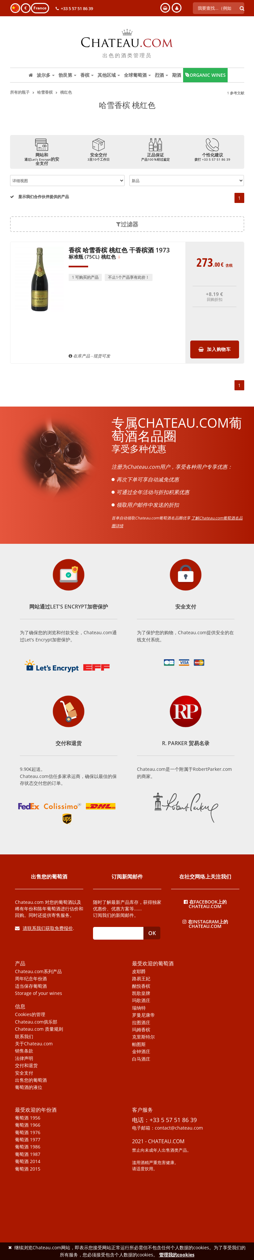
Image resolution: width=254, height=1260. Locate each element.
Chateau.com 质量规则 (39, 1029)
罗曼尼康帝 (143, 1015)
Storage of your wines (38, 993)
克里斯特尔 (143, 1037)
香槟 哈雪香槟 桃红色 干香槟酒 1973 (119, 254)
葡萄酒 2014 (27, 1161)
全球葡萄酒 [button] (137, 75)
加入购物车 (214, 349)
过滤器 (127, 224)
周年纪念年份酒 (31, 978)
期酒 (176, 75)
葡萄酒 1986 (27, 1147)
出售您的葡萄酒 (31, 1080)
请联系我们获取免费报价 (44, 928)
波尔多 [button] (46, 75)
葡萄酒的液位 (28, 1087)
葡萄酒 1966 (27, 1125)
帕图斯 (139, 1044)
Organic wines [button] (205, 75)
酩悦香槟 (141, 986)
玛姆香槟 (141, 1029)
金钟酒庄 (141, 1051)
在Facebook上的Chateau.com (205, 904)
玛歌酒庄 (141, 1000)
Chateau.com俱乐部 (36, 1022)
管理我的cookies (176, 1255)
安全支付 (24, 1073)
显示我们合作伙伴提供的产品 (39, 196)
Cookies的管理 (30, 1014)
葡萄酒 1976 (27, 1132)
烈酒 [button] (161, 75)
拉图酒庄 (141, 1022)
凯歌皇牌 (141, 993)
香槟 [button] (87, 75)
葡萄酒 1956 (27, 1118)
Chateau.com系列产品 (38, 971)
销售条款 (24, 1051)
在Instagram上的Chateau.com (205, 923)
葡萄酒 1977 (27, 1139)
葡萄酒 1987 (27, 1154)
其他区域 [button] (109, 75)
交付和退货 (26, 1065)
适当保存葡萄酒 (31, 986)
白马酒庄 (141, 1059)
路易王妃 (141, 978)
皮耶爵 (139, 971)
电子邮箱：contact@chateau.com (167, 1128)
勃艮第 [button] (67, 75)
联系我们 (24, 1036)
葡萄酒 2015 (27, 1169)
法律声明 (24, 1058)
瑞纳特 (139, 1008)
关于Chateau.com (34, 1043)
